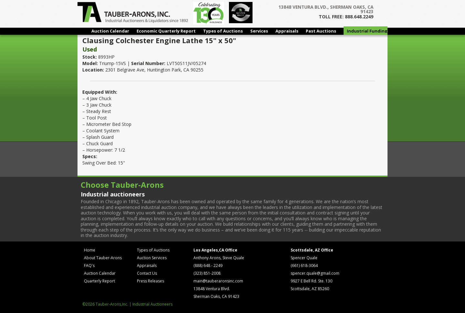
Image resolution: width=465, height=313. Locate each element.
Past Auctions (321, 31)
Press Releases (150, 281)
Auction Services (152, 258)
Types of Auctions (223, 31)
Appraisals (286, 31)
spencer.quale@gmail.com (315, 273)
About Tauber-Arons (103, 258)
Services (259, 31)
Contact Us (147, 273)
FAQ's (89, 265)
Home (89, 250)
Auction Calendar (110, 31)
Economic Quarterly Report (166, 31)
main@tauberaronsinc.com (218, 281)
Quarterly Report (99, 281)
